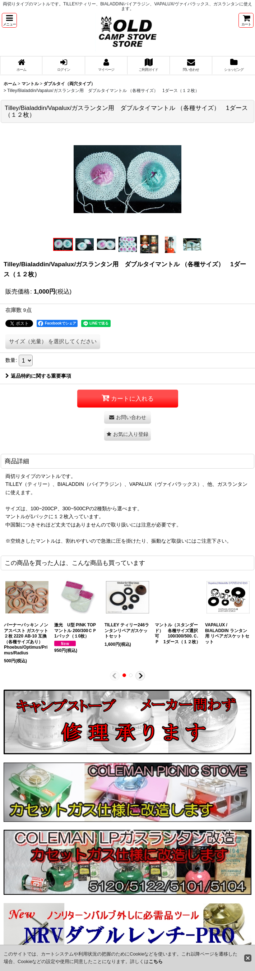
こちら (156, 961)
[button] (9, 20)
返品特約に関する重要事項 (38, 376)
